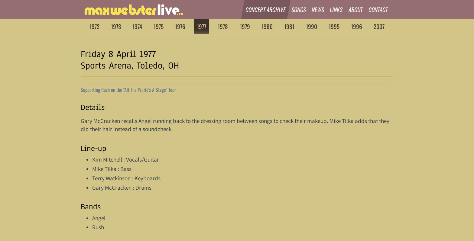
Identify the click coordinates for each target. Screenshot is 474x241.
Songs (299, 9)
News (318, 9)
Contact (378, 9)
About (356, 9)
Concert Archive (266, 9)
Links (337, 9)
